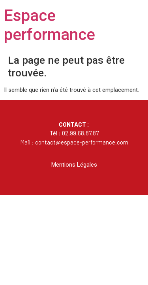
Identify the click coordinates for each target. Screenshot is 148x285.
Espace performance (49, 25)
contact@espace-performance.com (81, 142)
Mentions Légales (74, 164)
